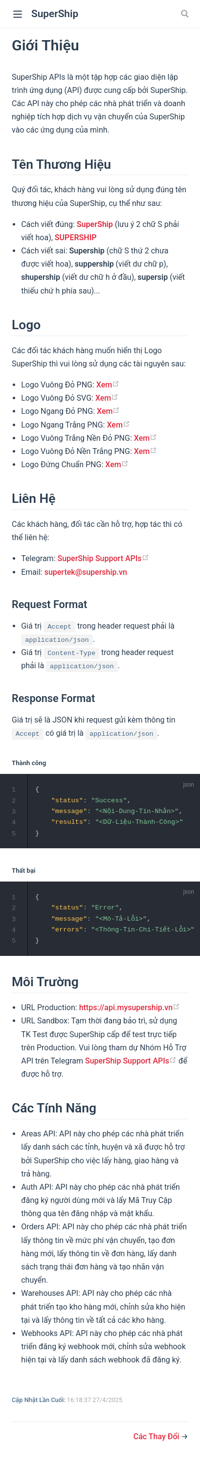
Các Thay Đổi (157, 1439)
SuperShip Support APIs (103, 558)
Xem (107, 384)
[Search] (186, 13)
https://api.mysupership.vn (129, 1011)
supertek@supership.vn (85, 572)
